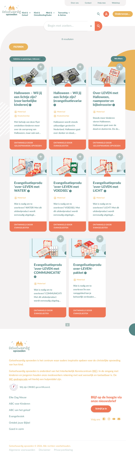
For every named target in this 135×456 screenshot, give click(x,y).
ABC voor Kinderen (19, 404)
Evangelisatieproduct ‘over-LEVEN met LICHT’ (107, 187)
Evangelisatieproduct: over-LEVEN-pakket (87, 269)
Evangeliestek (61, 146)
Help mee (102, 3)
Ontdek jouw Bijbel (19, 423)
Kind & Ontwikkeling (40, 14)
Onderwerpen (122, 14)
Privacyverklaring (63, 450)
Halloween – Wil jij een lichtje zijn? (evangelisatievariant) (68, 97)
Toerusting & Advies (63, 14)
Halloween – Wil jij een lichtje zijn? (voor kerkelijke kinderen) (28, 99)
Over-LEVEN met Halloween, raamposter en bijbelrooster (105, 99)
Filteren (19, 47)
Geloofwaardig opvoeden (28, 146)
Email (119, 419)
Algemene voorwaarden (22, 450)
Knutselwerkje (24, 116)
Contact (88, 3)
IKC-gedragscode (18, 379)
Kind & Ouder (49, 14)
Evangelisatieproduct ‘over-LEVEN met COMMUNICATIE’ (48, 269)
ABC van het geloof (19, 410)
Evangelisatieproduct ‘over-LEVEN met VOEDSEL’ (68, 187)
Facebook (103, 419)
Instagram (109, 419)
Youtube (113, 419)
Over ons (75, 3)
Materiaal (22, 112)
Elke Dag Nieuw (17, 398)
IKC (95, 371)
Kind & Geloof (25, 14)
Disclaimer (44, 450)
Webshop (116, 3)
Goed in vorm (16, 429)
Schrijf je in (101, 409)
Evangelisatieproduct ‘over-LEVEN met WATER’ (28, 187)
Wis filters (118, 59)
